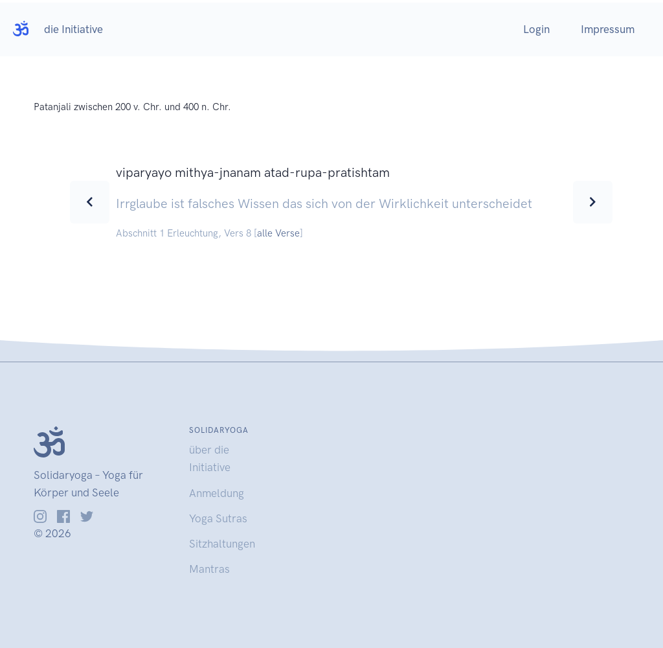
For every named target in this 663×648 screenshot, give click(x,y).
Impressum (608, 29)
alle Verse (278, 233)
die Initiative (73, 29)
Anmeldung (216, 493)
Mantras (209, 568)
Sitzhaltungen (222, 543)
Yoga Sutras (218, 518)
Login (536, 29)
